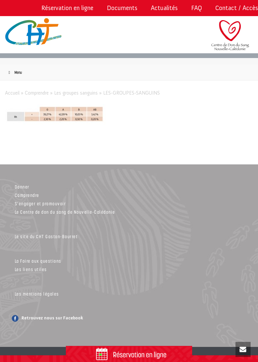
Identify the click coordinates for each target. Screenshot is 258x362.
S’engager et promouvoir (40, 203)
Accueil (12, 93)
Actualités (164, 8)
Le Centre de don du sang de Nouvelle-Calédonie (65, 212)
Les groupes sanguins (76, 93)
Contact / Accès (236, 8)
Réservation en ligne (67, 8)
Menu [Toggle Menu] (14, 72)
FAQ (196, 8)
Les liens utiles (31, 269)
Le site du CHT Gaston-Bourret (46, 236)
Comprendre (37, 93)
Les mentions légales (37, 294)
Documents (122, 8)
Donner (22, 187)
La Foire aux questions (38, 261)
